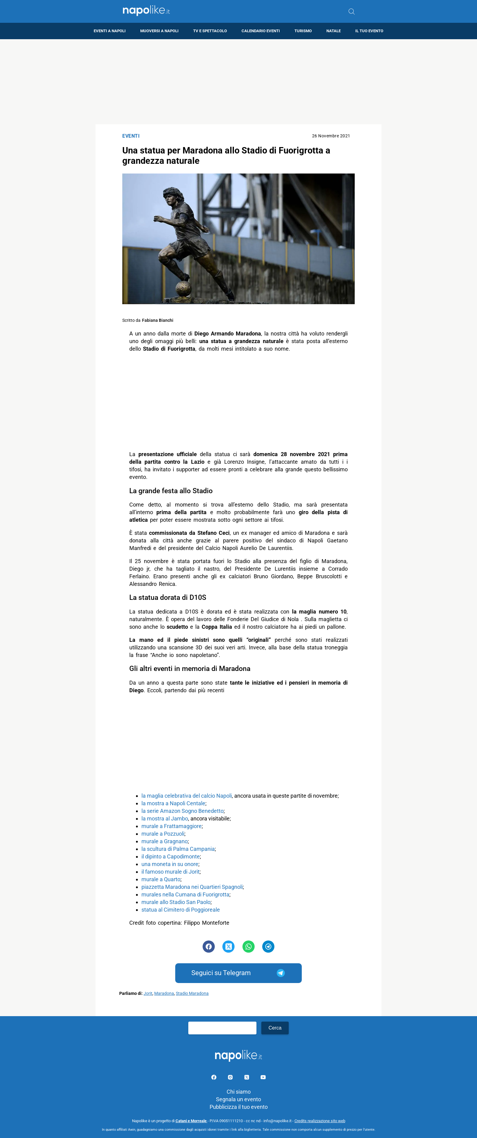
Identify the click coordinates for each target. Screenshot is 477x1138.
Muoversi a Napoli (159, 31)
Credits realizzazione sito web (319, 1121)
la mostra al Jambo (164, 818)
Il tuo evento (369, 31)
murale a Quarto (160, 879)
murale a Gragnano (164, 841)
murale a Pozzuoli (162, 833)
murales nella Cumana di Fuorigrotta (185, 894)
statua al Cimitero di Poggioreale (180, 909)
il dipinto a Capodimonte (170, 856)
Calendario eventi (261, 31)
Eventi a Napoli (110, 31)
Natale (333, 31)
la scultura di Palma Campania (178, 849)
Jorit (148, 993)
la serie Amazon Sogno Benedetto (182, 811)
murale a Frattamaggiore (171, 826)
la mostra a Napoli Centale (173, 803)
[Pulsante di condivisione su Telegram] (268, 946)
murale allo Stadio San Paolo (176, 902)
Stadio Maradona (192, 993)
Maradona (164, 993)
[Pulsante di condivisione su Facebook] (209, 946)
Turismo (303, 31)
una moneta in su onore (169, 864)
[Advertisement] (238, 81)
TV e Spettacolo (210, 31)
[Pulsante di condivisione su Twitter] (228, 946)
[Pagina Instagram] (231, 1078)
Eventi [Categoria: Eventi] (131, 136)
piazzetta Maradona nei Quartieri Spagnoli (192, 887)
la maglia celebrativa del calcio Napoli (186, 795)
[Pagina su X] (247, 1078)
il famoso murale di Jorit (170, 871)
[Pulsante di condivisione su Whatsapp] (248, 946)
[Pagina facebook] (214, 1078)
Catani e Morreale (191, 1121)
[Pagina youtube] (263, 1078)
